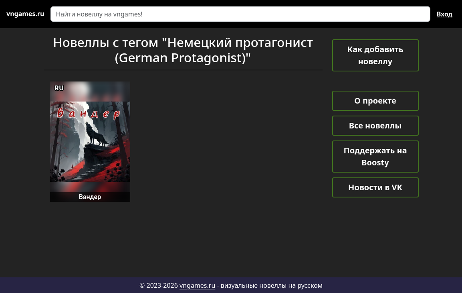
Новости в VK (375, 187)
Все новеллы (375, 125)
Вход (444, 14)
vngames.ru (197, 285)
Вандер (90, 197)
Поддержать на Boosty (375, 156)
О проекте (375, 100)
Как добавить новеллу (375, 55)
